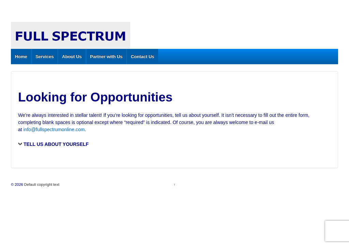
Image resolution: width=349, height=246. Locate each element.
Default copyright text (41, 184)
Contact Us (142, 56)
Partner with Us (106, 56)
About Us (72, 56)
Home (21, 56)
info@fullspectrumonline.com (54, 129)
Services (44, 56)
